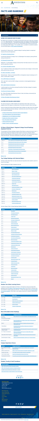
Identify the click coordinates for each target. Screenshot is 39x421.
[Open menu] (2, 3)
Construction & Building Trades (17, 187)
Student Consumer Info (14, 414)
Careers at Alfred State (5, 392)
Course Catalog (4, 396)
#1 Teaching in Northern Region (7, 54)
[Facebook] (16, 404)
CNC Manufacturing (15, 185)
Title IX (19, 414)
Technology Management (16, 306)
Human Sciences (14, 275)
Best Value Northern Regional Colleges (14, 152)
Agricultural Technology (16, 192)
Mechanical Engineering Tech (17, 196)
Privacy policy (26, 419)
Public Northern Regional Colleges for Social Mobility (17, 151)
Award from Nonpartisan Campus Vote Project (20, 354)
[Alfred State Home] (18, 3)
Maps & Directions (5, 399)
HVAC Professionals (15, 169)
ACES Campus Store (5, 390)
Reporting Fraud (23, 414)
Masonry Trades (14, 171)
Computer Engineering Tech (16, 194)
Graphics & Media (15, 199)
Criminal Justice (14, 257)
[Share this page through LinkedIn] (18, 377)
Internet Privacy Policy (30, 414)
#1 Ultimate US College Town (7, 60)
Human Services (14, 227)
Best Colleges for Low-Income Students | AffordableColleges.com (25, 316)
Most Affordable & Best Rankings (9, 119)
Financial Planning (14, 261)
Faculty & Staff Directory (6, 393)
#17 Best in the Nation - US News (8, 72)
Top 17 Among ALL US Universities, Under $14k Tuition (17, 140)
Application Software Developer (16, 234)
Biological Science (14, 239)
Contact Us (3, 395)
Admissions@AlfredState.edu (6, 388)
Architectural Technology (16, 180)
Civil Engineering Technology (16, 181)
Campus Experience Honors (8, 121)
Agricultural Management (15, 232)
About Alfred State (7, 7)
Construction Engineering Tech (17, 197)
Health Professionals (14, 273)
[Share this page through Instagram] (20, 377)
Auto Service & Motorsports (16, 176)
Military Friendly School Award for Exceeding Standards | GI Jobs (23, 350)
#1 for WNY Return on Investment (8, 78)
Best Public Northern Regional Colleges (14, 147)
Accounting (13, 211)
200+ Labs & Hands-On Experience (8, 84)
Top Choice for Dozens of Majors (8, 91)
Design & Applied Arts (14, 271)
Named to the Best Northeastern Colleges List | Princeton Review (24, 337)
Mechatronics (14, 190)
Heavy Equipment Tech (15, 174)
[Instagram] (20, 404)
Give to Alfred (18, 407)
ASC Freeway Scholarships (17, 46)
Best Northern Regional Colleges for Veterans (16, 145)
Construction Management (16, 203)
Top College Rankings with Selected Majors (11, 114)
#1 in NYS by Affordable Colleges (8, 66)
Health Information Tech (15, 262)
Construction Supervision (16, 178)
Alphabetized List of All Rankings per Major (11, 116)
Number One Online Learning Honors (10, 118)
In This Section (19, 35)
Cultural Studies (13, 270)
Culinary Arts (14, 183)
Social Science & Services (15, 250)
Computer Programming (15, 255)
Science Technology (14, 248)
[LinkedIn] (18, 404)
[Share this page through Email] (22, 377)
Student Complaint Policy (6, 414)
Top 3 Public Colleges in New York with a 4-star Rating (22, 352)
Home (2, 7)
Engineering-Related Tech (15, 220)
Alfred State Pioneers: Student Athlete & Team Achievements (12, 371)
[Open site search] (37, 3)
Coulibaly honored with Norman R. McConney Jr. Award (11, 369)
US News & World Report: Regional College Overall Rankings (14, 112)
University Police (4, 400)
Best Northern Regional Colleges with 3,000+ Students (17, 142)
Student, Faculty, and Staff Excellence (10, 123)
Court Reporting (15, 299)
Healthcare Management (16, 302)
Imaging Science (15, 304)
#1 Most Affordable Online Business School (10, 97)
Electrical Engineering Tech (16, 201)
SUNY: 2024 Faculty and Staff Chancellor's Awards (10, 366)
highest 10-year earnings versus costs (17, 288)
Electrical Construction (16, 172)
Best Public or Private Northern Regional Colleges (16, 149)
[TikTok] (22, 404)
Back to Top (3, 156)
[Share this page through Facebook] (16, 377)
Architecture (13, 266)
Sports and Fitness (14, 264)
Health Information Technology (17, 300)
